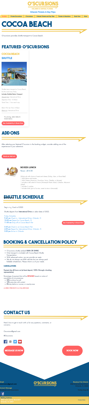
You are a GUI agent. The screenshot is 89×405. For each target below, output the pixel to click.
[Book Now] (72, 351)
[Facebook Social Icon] (5, 341)
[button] (13, 123)
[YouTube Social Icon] (20, 341)
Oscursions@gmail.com (12, 331)
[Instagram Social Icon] (10, 341)
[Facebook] (2, 393)
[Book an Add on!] (9, 156)
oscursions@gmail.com (8, 384)
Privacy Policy (81, 400)
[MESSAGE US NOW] (14, 351)
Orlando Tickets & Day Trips (43, 12)
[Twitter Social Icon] (15, 341)
